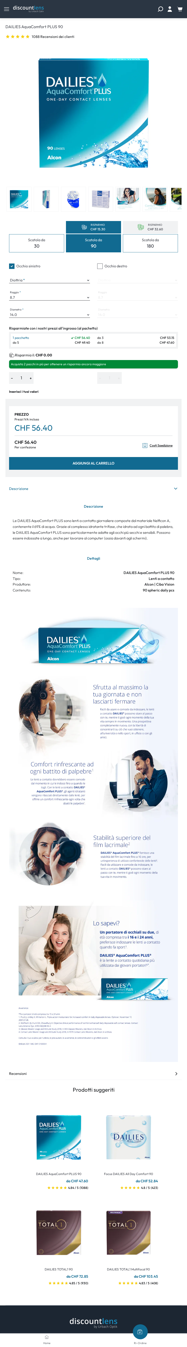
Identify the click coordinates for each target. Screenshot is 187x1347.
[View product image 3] (73, 199)
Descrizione (93, 488)
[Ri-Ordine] (140, 1331)
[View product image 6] (155, 199)
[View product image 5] (127, 199)
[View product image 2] (46, 199)
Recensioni (93, 1073)
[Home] (46, 1337)
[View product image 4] (100, 199)
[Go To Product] (59, 1134)
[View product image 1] (19, 199)
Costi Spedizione (157, 445)
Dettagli (93, 558)
